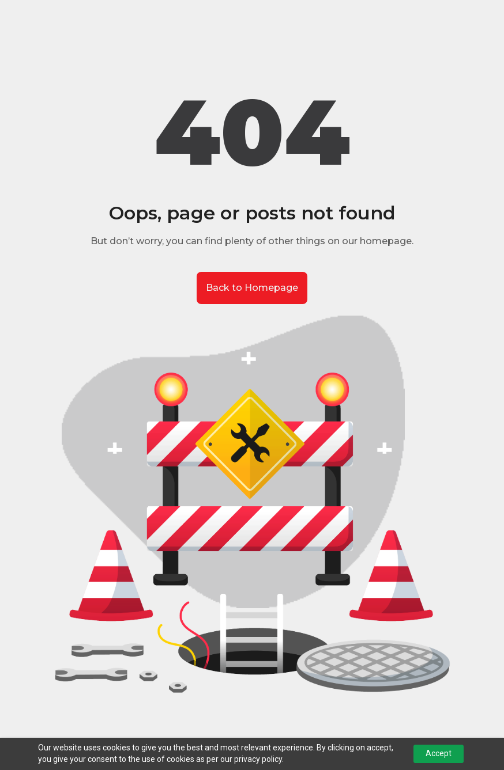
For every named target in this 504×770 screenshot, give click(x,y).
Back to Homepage (252, 287)
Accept (439, 753)
